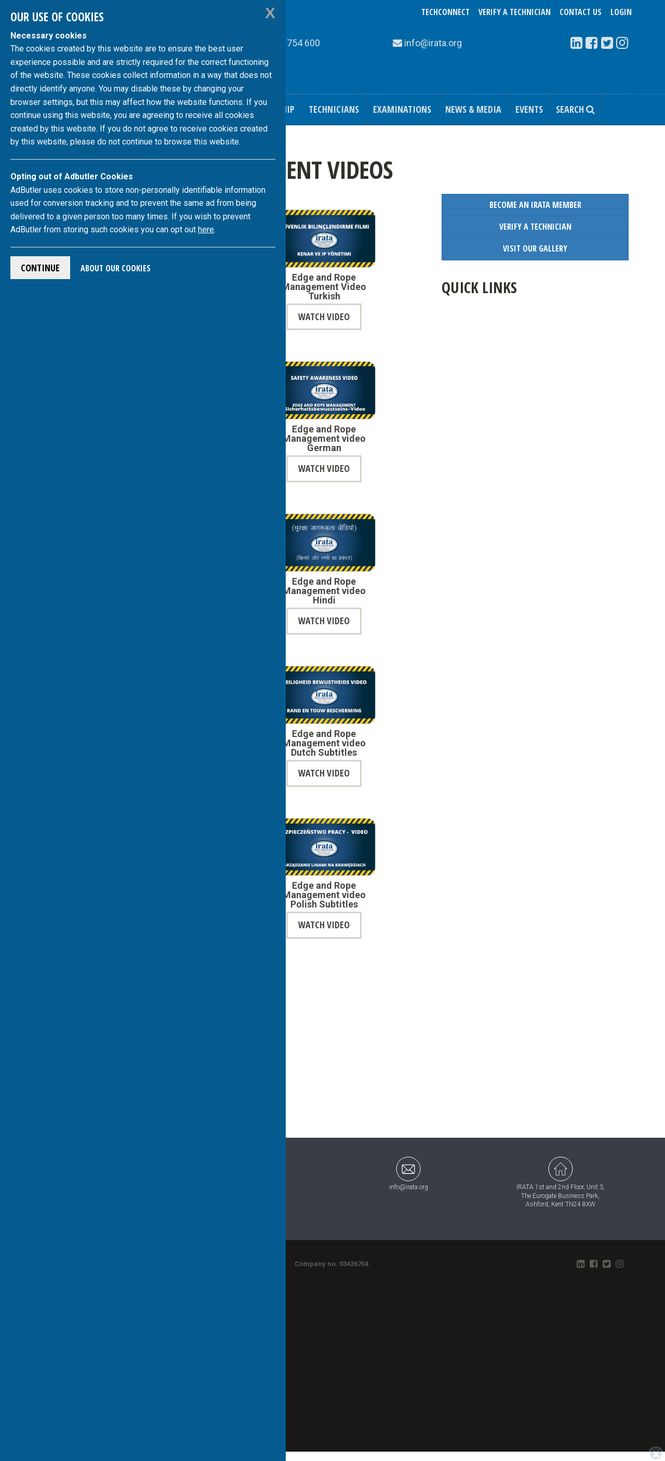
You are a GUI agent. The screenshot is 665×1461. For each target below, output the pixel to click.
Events (529, 109)
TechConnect (445, 12)
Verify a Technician (514, 12)
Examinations (402, 109)
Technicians (334, 109)
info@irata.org (408, 1173)
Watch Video (324, 316)
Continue (40, 267)
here (206, 229)
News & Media (473, 109)
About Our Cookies (116, 268)
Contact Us (581, 12)
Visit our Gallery (535, 248)
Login (621, 12)
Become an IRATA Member (535, 204)
